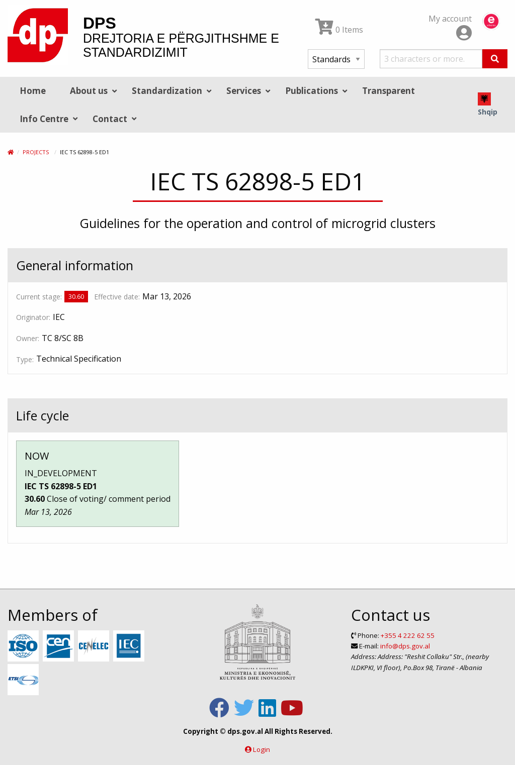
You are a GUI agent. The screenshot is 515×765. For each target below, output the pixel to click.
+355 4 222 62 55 (408, 635)
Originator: (33, 317)
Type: (25, 359)
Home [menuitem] (33, 90)
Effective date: (117, 296)
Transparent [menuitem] (388, 90)
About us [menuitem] (89, 90)
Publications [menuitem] (311, 90)
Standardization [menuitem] (167, 90)
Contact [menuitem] (110, 119)
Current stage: (39, 296)
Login (261, 749)
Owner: (27, 338)
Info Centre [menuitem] (44, 119)
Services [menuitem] (243, 90)
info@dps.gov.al (405, 645)
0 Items (339, 29)
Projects (36, 152)
